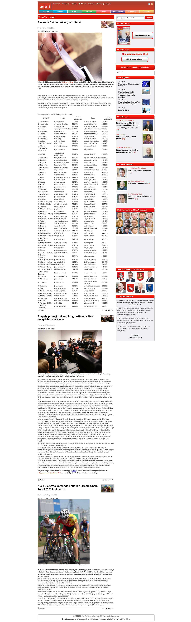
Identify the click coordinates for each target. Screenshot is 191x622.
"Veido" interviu (123, 117)
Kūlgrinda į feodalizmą (137, 183)
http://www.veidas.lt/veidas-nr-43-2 (49, 473)
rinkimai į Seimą (67, 82)
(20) (148, 183)
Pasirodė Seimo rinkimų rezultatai (59, 22)
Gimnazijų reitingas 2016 (135, 54)
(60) (135, 152)
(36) (136, 199)
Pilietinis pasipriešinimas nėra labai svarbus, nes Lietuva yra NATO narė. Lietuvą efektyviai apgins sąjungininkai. (133, 328)
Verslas (89, 11)
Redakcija (91, 4)
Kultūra (103, 11)
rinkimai (51, 31)
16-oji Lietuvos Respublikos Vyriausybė (132, 210)
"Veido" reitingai (123, 50)
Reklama (82, 4)
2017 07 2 (121, 82)
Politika (74, 11)
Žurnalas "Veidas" (123, 23)
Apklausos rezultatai (135, 337)
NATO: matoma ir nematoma (139, 170)
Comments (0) (109, 310)
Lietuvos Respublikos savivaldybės (130, 269)
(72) (130, 173)
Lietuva (46, 11)
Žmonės (146, 11)
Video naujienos (123, 78)
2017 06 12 (121, 100)
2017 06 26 (121, 90)
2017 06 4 (121, 108)
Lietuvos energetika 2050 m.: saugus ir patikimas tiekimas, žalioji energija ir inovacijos (128, 125)
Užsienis (60, 11)
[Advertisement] (134, 251)
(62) (123, 139)
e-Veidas (74, 4)
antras (47, 31)
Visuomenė (132, 11)
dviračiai (51, 498)
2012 (42, 31)
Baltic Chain (44, 498)
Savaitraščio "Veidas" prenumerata (135, 67)
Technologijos (117, 11)
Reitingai (65, 4)
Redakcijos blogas (104, 4)
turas (56, 31)
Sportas (42, 608)
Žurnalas (56, 4)
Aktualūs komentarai (125, 164)
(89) (118, 130)
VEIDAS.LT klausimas (125, 297)
